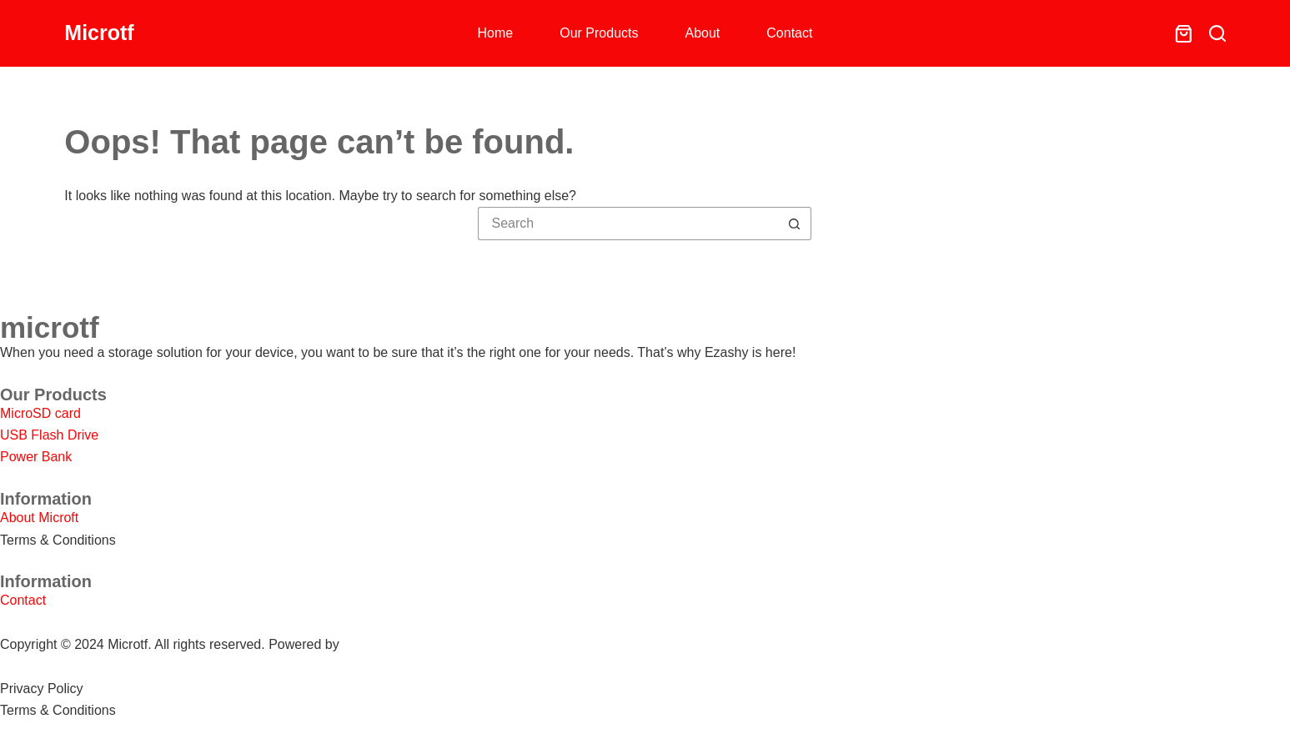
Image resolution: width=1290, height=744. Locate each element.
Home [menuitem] (496, 33)
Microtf (98, 32)
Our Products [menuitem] (599, 33)
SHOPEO (371, 644)
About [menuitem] (702, 33)
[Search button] (794, 223)
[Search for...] (628, 223)
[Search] (1217, 33)
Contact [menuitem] (789, 33)
